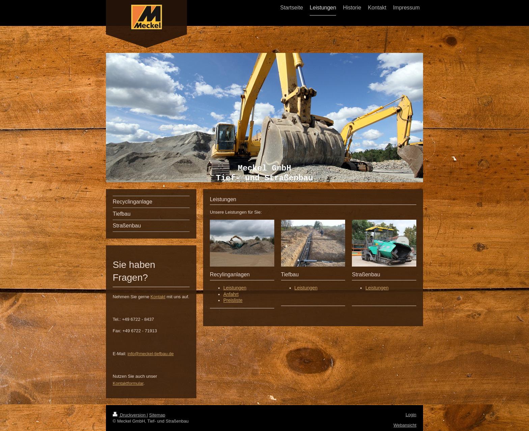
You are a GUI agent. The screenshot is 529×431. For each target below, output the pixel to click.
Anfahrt (231, 294)
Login (411, 414)
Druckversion (130, 415)
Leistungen (235, 287)
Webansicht (404, 425)
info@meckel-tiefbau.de (151, 353)
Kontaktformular (128, 383)
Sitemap (157, 415)
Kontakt (157, 296)
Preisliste (233, 300)
